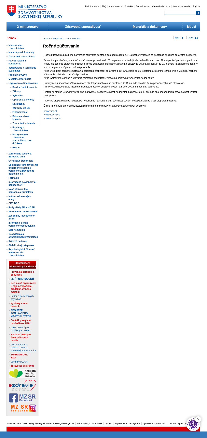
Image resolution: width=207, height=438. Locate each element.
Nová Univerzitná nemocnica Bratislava (20, 190)
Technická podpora (178, 423)
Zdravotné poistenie (23, 123)
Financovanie (20, 112)
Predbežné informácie (24, 87)
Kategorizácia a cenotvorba (17, 62)
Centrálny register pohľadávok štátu (21, 322)
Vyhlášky (17, 95)
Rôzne (16, 147)
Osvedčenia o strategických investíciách (23, 235)
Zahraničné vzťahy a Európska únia (19, 155)
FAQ (104, 6)
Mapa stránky (115, 6)
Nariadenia (18, 103)
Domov (46, 38)
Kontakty (128, 6)
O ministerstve (27, 26)
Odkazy (108, 423)
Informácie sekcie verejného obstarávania (21, 224)
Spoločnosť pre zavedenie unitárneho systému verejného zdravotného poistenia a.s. (23, 169)
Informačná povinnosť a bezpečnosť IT (21, 183)
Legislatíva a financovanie (23, 83)
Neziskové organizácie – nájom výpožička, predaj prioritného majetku (23, 287)
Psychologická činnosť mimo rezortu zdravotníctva (21, 252)
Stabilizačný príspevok (21, 245)
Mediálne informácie (19, 79)
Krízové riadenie (17, 241)
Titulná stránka (92, 6)
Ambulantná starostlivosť (22, 211)
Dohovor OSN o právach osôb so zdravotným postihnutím (23, 347)
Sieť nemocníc (16, 230)
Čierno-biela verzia (161, 6)
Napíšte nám (121, 423)
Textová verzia (142, 6)
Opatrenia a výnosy (23, 99)
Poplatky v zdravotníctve (20, 129)
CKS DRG (13, 203)
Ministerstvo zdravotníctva (16, 47)
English (196, 6)
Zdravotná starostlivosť (83, 26)
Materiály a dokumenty (150, 26)
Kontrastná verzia (181, 6)
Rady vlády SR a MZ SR (21, 207)
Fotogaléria (135, 423)
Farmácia (13, 178)
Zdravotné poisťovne (22, 366)
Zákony (16, 91)
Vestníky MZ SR (21, 108)
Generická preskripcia (20, 160)
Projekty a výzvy (17, 74)
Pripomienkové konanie (20, 118)
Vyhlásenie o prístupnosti (155, 423)
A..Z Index (97, 423)
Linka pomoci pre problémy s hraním (20, 329)
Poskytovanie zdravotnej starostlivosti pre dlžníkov (22, 139)
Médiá (191, 26)
